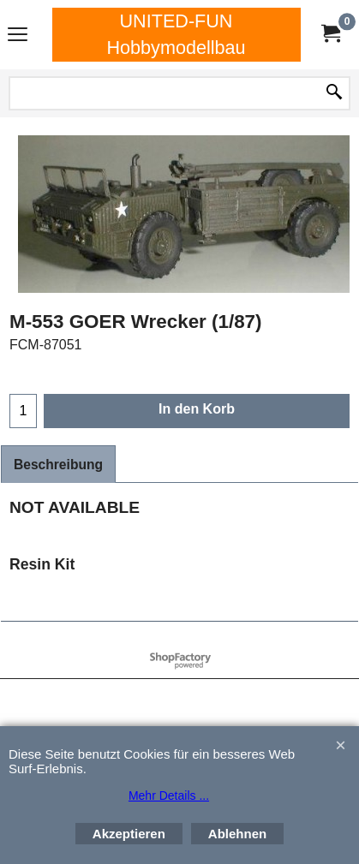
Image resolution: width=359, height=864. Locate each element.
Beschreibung (58, 464)
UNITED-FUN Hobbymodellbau (175, 34)
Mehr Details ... (169, 795)
